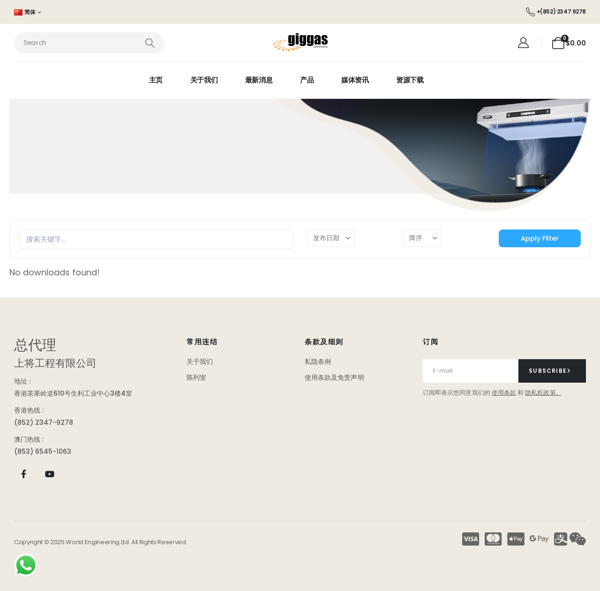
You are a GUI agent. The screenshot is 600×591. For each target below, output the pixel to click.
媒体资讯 (355, 80)
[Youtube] (49, 474)
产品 (307, 80)
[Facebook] (23, 474)
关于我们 (204, 80)
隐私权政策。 (543, 392)
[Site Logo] (300, 42)
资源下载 (410, 80)
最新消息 (259, 80)
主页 (156, 80)
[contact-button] (552, 371)
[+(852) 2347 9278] (556, 12)
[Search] (149, 42)
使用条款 (504, 392)
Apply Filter (540, 238)
